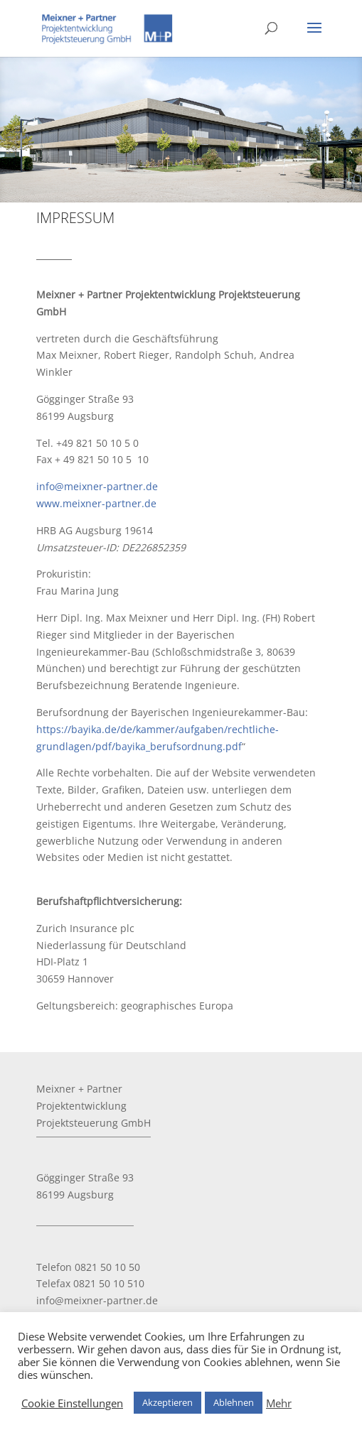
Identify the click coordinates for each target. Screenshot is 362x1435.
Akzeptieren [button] (167, 1402)
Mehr (279, 1403)
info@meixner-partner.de (97, 486)
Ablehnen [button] (233, 1402)
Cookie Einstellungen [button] (72, 1403)
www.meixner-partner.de (96, 503)
